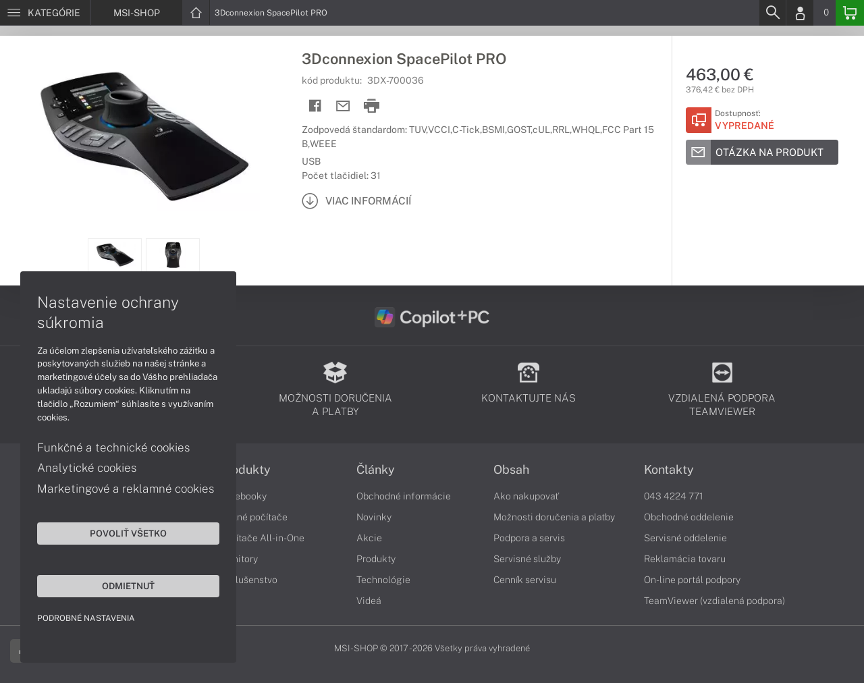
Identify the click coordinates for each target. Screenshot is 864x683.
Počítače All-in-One (261, 537)
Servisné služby (527, 558)
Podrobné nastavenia (86, 618)
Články (375, 470)
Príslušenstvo (248, 579)
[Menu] (45, 13)
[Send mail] (343, 106)
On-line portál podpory (692, 579)
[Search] (772, 13)
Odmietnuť (128, 585)
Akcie (369, 537)
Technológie (383, 579)
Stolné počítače (253, 517)
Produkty (245, 470)
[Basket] (850, 13)
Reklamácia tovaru (685, 558)
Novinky (374, 517)
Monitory (238, 558)
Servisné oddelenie (685, 537)
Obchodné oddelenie (689, 517)
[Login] (799, 13)
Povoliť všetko (128, 533)
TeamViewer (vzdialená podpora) (714, 600)
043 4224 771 (673, 496)
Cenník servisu (524, 579)
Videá (368, 600)
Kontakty (669, 470)
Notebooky (243, 496)
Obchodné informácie (403, 496)
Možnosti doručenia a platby (554, 517)
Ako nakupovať (526, 496)
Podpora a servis (529, 537)
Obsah (511, 470)
